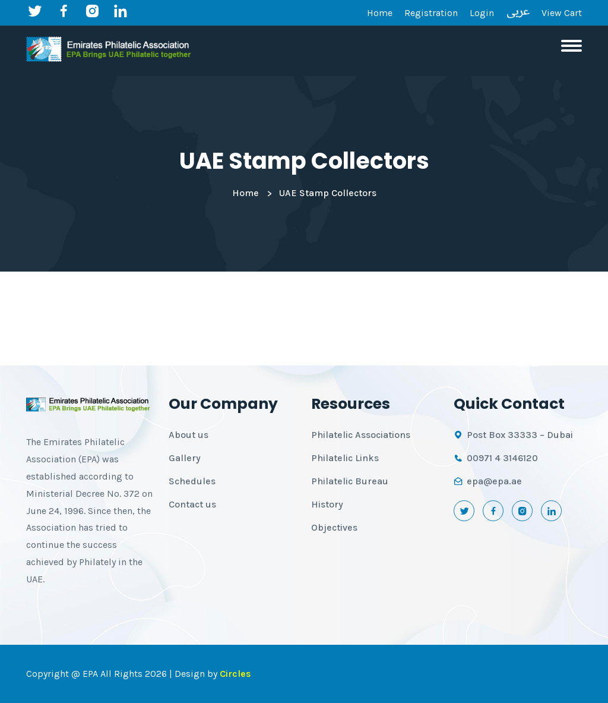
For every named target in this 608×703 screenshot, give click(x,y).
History (327, 504)
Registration (431, 12)
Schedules (192, 481)
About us (188, 434)
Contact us (192, 504)
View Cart (562, 12)
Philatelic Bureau (349, 481)
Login (482, 12)
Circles (235, 673)
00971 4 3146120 (502, 458)
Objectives (334, 527)
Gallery (185, 458)
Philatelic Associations (360, 434)
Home (379, 12)
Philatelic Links (345, 458)
